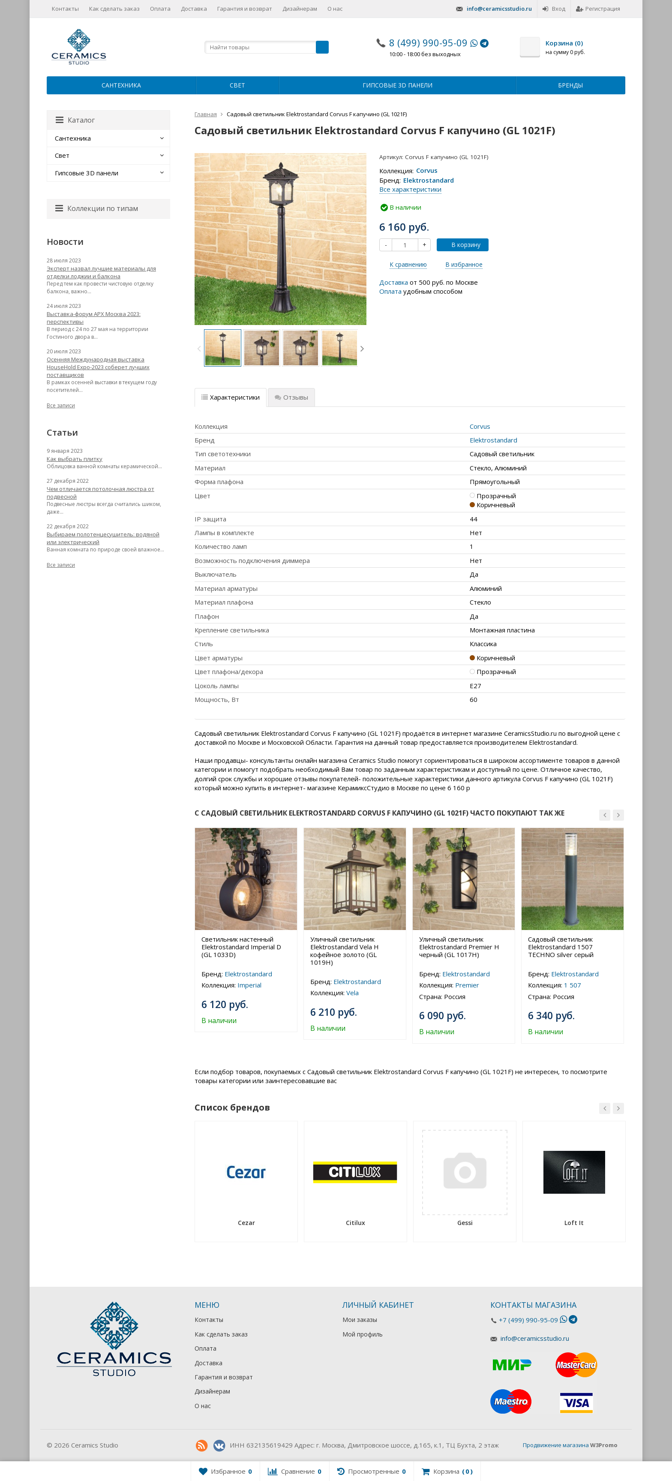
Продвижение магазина (556, 1445)
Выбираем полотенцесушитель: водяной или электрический (103, 538)
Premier (467, 985)
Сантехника (121, 85)
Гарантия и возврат (244, 8)
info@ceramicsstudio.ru (499, 8)
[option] (222, 348)
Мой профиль (362, 1334)
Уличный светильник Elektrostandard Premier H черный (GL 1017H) (459, 946)
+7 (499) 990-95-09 (528, 1319)
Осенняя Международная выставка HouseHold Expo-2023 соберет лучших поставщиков (98, 367)
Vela (352, 992)
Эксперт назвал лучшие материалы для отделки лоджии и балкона (101, 272)
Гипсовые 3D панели (397, 85)
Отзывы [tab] (291, 397)
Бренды (570, 85)
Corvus (427, 170)
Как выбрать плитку (74, 459)
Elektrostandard (428, 180)
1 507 (572, 985)
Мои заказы (359, 1319)
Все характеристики (410, 189)
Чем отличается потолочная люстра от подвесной (100, 492)
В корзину (461, 245)
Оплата (160, 8)
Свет (237, 85)
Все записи (61, 405)
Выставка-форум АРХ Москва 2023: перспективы (94, 317)
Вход (554, 8)
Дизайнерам (299, 8)
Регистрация (598, 8)
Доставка (194, 8)
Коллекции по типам (96, 208)
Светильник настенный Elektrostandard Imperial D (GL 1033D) (241, 946)
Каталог (75, 120)
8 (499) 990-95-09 (428, 42)
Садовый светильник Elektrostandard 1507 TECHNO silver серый (561, 946)
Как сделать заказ (114, 8)
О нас (334, 8)
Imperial (249, 985)
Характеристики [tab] (230, 397)
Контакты (65, 8)
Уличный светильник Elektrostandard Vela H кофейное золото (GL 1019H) (344, 950)
